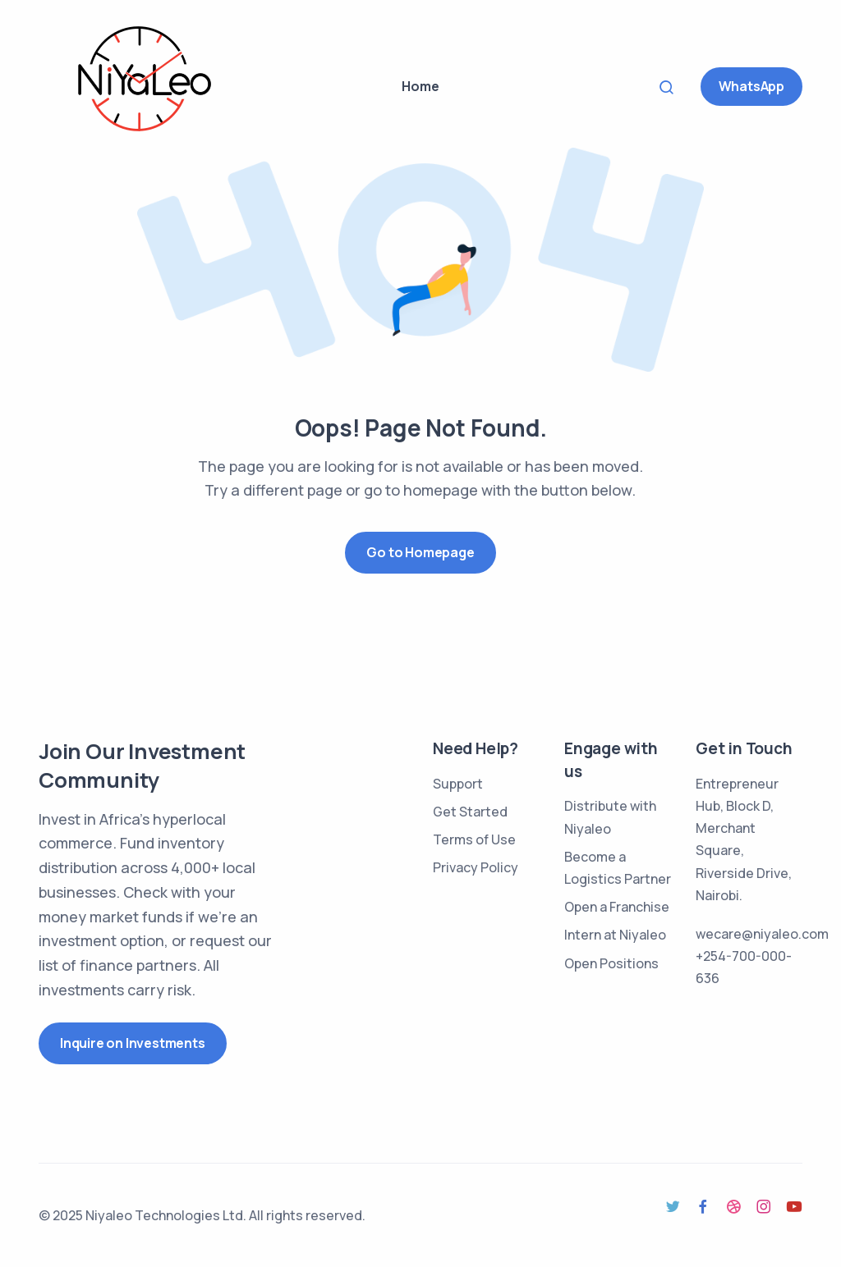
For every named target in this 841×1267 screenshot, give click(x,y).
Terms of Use (474, 839)
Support (458, 784)
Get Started (470, 812)
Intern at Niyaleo (615, 935)
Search (671, 86)
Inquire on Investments (132, 1043)
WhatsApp (751, 86)
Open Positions (611, 963)
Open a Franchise (616, 907)
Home (420, 86)
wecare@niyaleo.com (762, 934)
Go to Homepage (420, 552)
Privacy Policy (475, 867)
